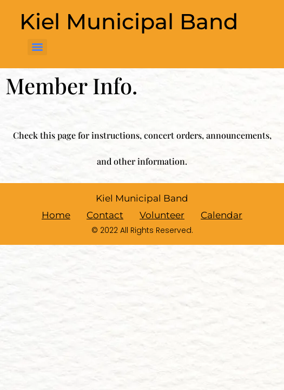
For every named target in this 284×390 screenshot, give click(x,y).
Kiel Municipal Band (128, 21)
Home (56, 215)
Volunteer (162, 215)
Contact (105, 215)
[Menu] (37, 47)
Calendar (221, 215)
